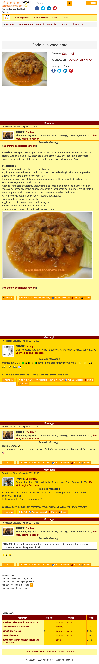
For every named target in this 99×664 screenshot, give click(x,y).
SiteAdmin (31, 132)
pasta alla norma (10, 635)
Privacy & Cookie (55, 651)
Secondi (68, 54)
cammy (29, 346)
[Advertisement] (49, 33)
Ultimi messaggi (40, 18)
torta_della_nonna (64, 622)
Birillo (58, 640)
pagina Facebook (30, 138)
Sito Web (34, 298)
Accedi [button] (91, 3)
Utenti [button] (55, 18)
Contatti (70, 651)
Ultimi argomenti (21, 18)
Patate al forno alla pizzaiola (16, 627)
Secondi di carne (79, 60)
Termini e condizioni (35, 651)
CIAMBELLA (32, 478)
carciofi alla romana (12, 631)
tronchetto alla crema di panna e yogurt (20, 622)
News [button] (66, 18)
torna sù (8, 298)
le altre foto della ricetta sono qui (19, 145)
